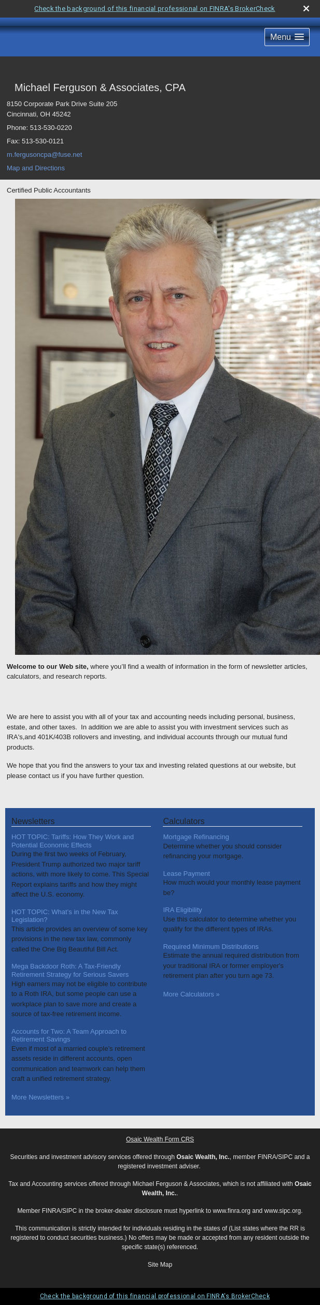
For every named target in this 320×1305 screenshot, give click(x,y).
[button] (287, 37)
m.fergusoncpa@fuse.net (44, 154)
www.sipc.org (283, 1210)
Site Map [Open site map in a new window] (160, 1264)
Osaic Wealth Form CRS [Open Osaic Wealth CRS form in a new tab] (160, 1139)
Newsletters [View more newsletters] (33, 821)
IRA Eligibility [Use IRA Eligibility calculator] (182, 910)
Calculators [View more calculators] (183, 821)
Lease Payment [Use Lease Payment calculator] (186, 873)
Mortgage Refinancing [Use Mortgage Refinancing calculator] (196, 837)
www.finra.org (232, 1210)
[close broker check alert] (306, 8)
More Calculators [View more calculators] (191, 994)
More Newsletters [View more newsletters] (40, 1097)
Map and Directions (36, 168)
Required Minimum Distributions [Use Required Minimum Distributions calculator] (210, 946)
